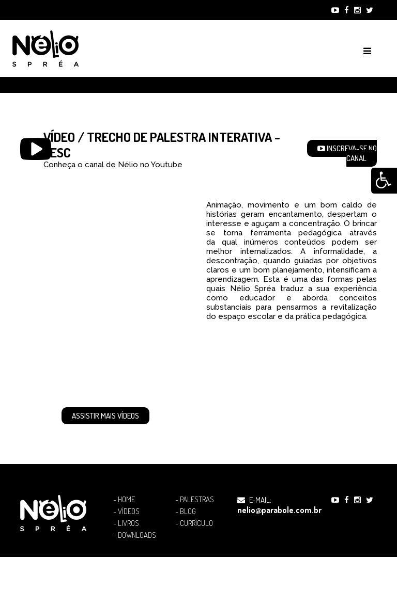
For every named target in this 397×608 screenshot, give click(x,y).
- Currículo (194, 523)
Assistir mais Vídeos (105, 416)
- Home (124, 499)
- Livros (126, 523)
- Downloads (134, 535)
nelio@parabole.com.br (279, 510)
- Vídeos (126, 511)
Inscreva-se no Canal (347, 153)
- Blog (185, 511)
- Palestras (194, 499)
